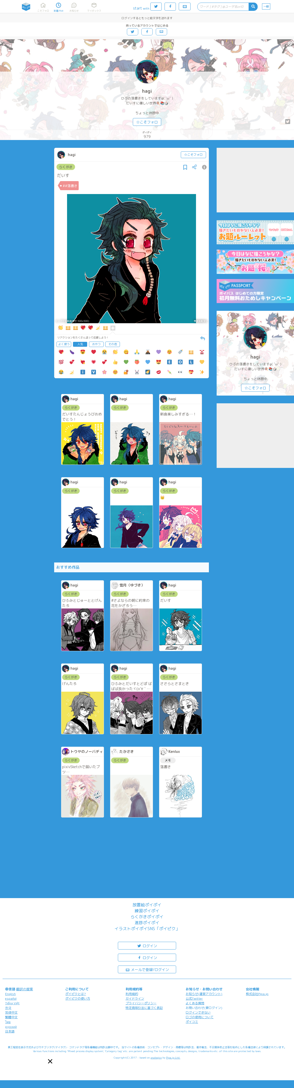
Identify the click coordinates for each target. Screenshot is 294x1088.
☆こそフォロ (147, 122)
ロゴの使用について (200, 1017)
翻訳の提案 (24, 989)
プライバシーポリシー (141, 1003)
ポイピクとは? (75, 994)
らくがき (65, 167)
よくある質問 (195, 1003)
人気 (80, 344)
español (11, 998)
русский (11, 1026)
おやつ (96, 344)
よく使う (64, 344)
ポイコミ (192, 1022)
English (10, 994)
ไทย (8, 1022)
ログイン (147, 945)
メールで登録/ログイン (147, 969)
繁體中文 (11, 1017)
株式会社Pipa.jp (257, 994)
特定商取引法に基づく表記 (144, 1008)
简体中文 (11, 1012)
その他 (112, 344)
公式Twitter (194, 998)
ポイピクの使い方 (77, 998)
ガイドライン (135, 998)
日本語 (9, 1031)
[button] (50, 1061)
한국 (8, 1008)
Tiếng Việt (12, 1003)
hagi (147, 91)
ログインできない (198, 1012)
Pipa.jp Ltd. (173, 1057)
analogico (156, 1057)
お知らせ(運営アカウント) (204, 994)
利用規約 (132, 994)
